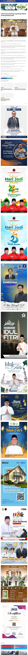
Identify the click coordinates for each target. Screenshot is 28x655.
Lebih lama (25, 103)
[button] (1, 1)
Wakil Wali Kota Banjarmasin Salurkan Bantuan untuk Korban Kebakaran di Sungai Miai (7, 89)
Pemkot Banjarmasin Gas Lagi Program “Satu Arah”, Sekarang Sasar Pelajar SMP (20, 89)
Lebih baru (2, 103)
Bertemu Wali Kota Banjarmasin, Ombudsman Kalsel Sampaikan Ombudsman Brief (5, 100)
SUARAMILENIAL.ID (4, 40)
